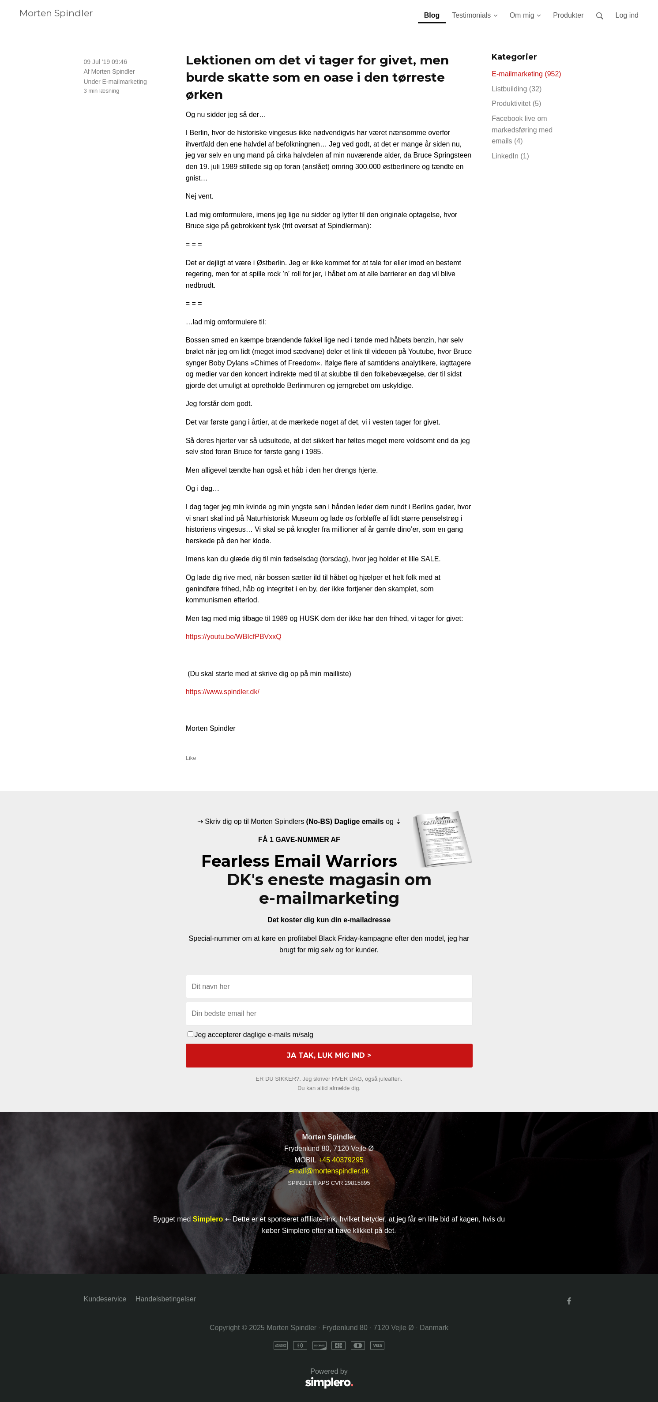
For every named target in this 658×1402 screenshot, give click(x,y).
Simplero (208, 1219)
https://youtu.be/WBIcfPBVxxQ (234, 636)
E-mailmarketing (124, 81)
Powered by (218, 1379)
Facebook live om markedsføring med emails (522, 130)
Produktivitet (516, 103)
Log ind (627, 15)
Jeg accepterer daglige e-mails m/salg (250, 1034)
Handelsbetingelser (165, 1299)
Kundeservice (105, 1299)
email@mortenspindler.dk (329, 1171)
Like (191, 758)
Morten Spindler (56, 13)
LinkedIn (510, 156)
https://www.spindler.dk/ (222, 691)
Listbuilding (516, 89)
